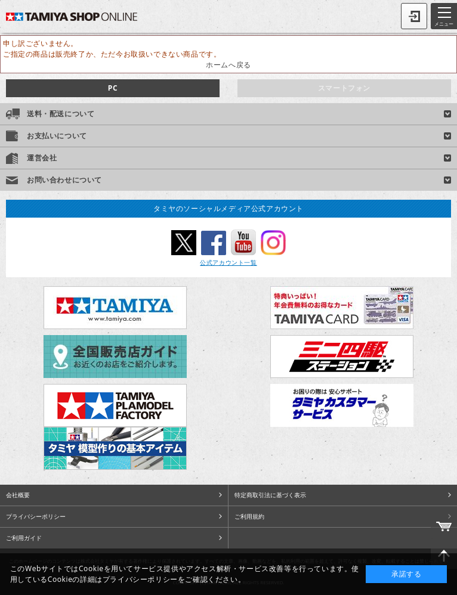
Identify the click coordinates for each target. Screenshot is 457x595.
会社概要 (18, 495)
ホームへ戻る (228, 65)
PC (113, 88)
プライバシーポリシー (36, 516)
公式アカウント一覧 (228, 262)
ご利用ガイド (24, 538)
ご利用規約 (249, 516)
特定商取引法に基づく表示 (270, 495)
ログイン (414, 16)
